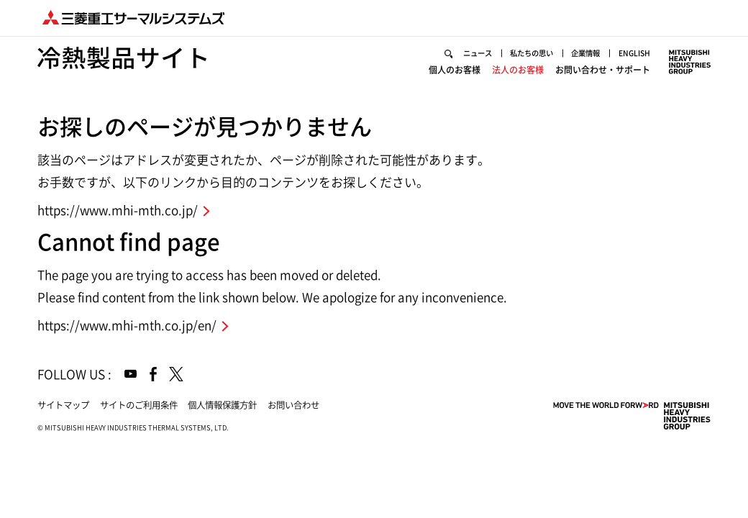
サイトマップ (63, 405)
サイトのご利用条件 (139, 405)
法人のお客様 (518, 69)
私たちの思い (531, 53)
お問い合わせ (293, 405)
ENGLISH (634, 53)
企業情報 (585, 53)
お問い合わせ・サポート (602, 69)
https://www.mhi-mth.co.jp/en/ (126, 325)
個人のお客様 (454, 69)
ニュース (477, 53)
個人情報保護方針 (222, 405)
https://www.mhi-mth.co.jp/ (117, 210)
